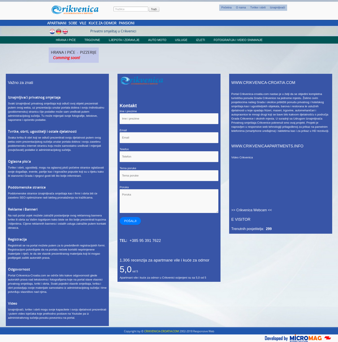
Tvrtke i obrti (258, 7)
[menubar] (253, 8)
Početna (226, 7)
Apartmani (56, 23)
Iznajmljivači (277, 7)
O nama (241, 7)
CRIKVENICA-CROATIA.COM (161, 331)
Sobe (73, 23)
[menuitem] (226, 8)
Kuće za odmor (103, 23)
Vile (83, 23)
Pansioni (126, 23)
